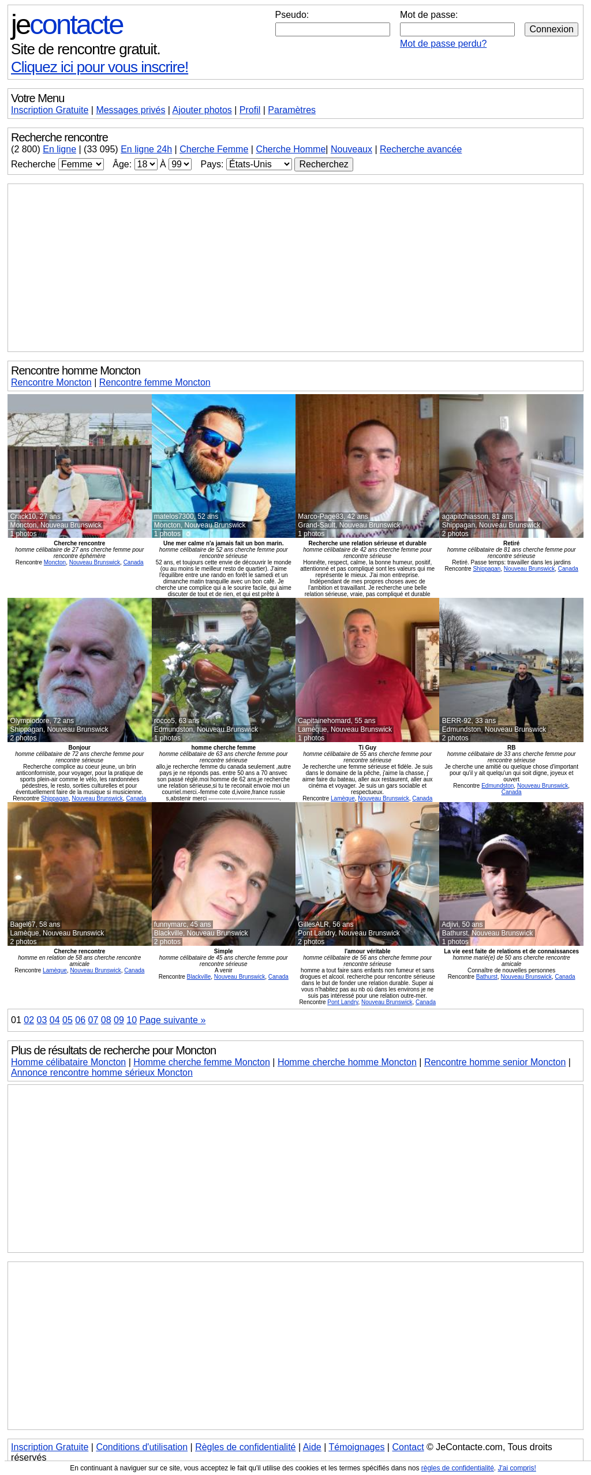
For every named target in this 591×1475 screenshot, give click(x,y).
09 (119, 1020)
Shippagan (486, 569)
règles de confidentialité (457, 1468)
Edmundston (497, 786)
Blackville (199, 977)
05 (67, 1020)
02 (29, 1020)
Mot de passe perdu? (443, 43)
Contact (408, 1447)
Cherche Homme (291, 149)
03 (42, 1020)
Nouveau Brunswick (94, 562)
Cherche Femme (213, 149)
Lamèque (343, 798)
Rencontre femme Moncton (155, 382)
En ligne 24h (146, 149)
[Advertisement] (295, 268)
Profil (250, 110)
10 (131, 1020)
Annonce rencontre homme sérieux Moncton (102, 1072)
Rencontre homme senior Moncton (495, 1062)
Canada (134, 562)
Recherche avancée (421, 149)
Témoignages (356, 1447)
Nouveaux (351, 149)
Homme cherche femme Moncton (201, 1062)
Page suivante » (173, 1020)
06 (80, 1020)
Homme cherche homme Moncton (347, 1062)
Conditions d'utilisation (142, 1447)
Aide (312, 1447)
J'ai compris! (517, 1468)
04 (55, 1020)
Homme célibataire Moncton (68, 1062)
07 (93, 1020)
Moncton (55, 562)
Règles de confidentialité (245, 1447)
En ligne (59, 149)
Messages (130, 110)
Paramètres (292, 110)
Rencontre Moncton (51, 382)
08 (106, 1020)
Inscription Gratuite (49, 110)
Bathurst (487, 977)
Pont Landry (342, 1002)
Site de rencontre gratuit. (85, 49)
